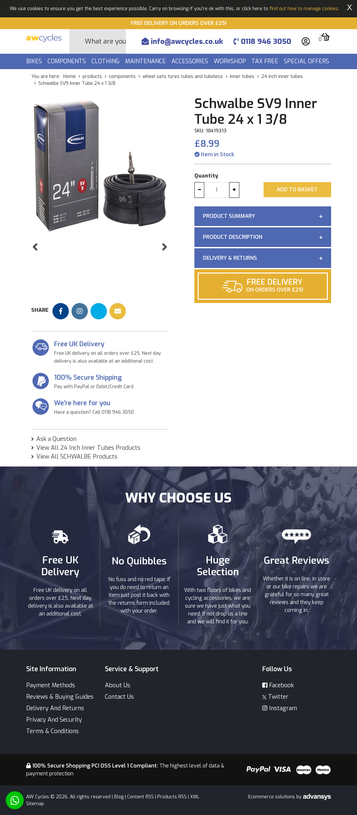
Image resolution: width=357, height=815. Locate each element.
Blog (119, 797)
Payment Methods (50, 685)
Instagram (279, 708)
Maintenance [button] (146, 61)
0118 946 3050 (262, 41)
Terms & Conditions (52, 731)
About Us (117, 685)
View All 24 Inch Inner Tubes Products (88, 448)
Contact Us (119, 697)
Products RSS (172, 797)
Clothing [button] (106, 61)
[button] (35, 260)
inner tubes (242, 76)
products (92, 76)
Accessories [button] (190, 61)
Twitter (275, 697)
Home (69, 76)
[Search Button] (77, 41)
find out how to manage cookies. (304, 9)
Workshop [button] (231, 61)
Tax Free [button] (265, 61)
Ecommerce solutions (272, 797)
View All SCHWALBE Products (76, 457)
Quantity (206, 175)
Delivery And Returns (55, 708)
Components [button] (68, 61)
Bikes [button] (35, 61)
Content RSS (140, 797)
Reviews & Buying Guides (59, 697)
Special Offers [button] (307, 61)
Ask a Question (56, 439)
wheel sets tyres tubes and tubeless (183, 76)
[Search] (105, 41)
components (122, 76)
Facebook (278, 685)
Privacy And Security (54, 720)
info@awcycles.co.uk (182, 41)
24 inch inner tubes (282, 76)
